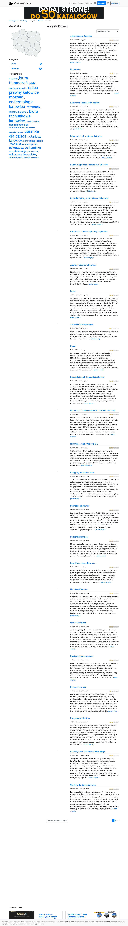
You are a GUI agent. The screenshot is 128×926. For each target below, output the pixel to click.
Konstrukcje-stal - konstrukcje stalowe (87, 377)
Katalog (24, 21)
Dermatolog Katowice (79, 506)
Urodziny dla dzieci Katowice (83, 785)
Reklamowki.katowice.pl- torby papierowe (88, 231)
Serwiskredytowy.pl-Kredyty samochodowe (89, 198)
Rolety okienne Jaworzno (81, 656)
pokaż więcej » (75, 62)
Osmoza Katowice (78, 623)
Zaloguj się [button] (114, 3)
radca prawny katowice (24, 90)
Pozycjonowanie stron (80, 718)
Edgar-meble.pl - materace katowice (86, 136)
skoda (11, 151)
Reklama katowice (78, 687)
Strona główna (14, 21)
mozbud (16, 97)
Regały (73, 346)
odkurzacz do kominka (25, 147)
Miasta (40, 21)
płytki (33, 83)
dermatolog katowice (31, 157)
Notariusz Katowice (78, 589)
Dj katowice (75, 69)
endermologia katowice (21, 104)
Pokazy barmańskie (79, 537)
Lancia (73, 291)
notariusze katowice (18, 88)
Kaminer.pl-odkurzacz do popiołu (84, 103)
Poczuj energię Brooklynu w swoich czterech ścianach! (48, 916)
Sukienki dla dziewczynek (81, 324)
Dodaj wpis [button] (101, 3)
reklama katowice (18, 112)
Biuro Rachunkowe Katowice (82, 563)
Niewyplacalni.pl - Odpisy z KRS (84, 444)
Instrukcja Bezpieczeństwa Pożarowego (87, 751)
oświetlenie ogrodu (16, 157)
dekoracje (20, 151)
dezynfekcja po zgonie (33, 141)
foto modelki (13, 79)
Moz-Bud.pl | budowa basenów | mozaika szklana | (92, 410)
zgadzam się (66, 921)
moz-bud (15, 144)
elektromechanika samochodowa (18, 126)
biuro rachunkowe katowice (23, 116)
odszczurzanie (33, 151)
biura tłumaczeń (19, 80)
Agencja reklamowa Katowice (83, 265)
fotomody (34, 107)
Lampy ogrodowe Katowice (82, 472)
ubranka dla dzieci (24, 133)
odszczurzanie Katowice (81, 36)
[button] (95, 3)
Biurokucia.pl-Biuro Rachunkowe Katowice (89, 165)
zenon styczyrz (30, 144)
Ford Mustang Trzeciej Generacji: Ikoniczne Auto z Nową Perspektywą (77, 918)
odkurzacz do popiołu (22, 154)
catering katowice (33, 122)
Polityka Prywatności (104, 921)
